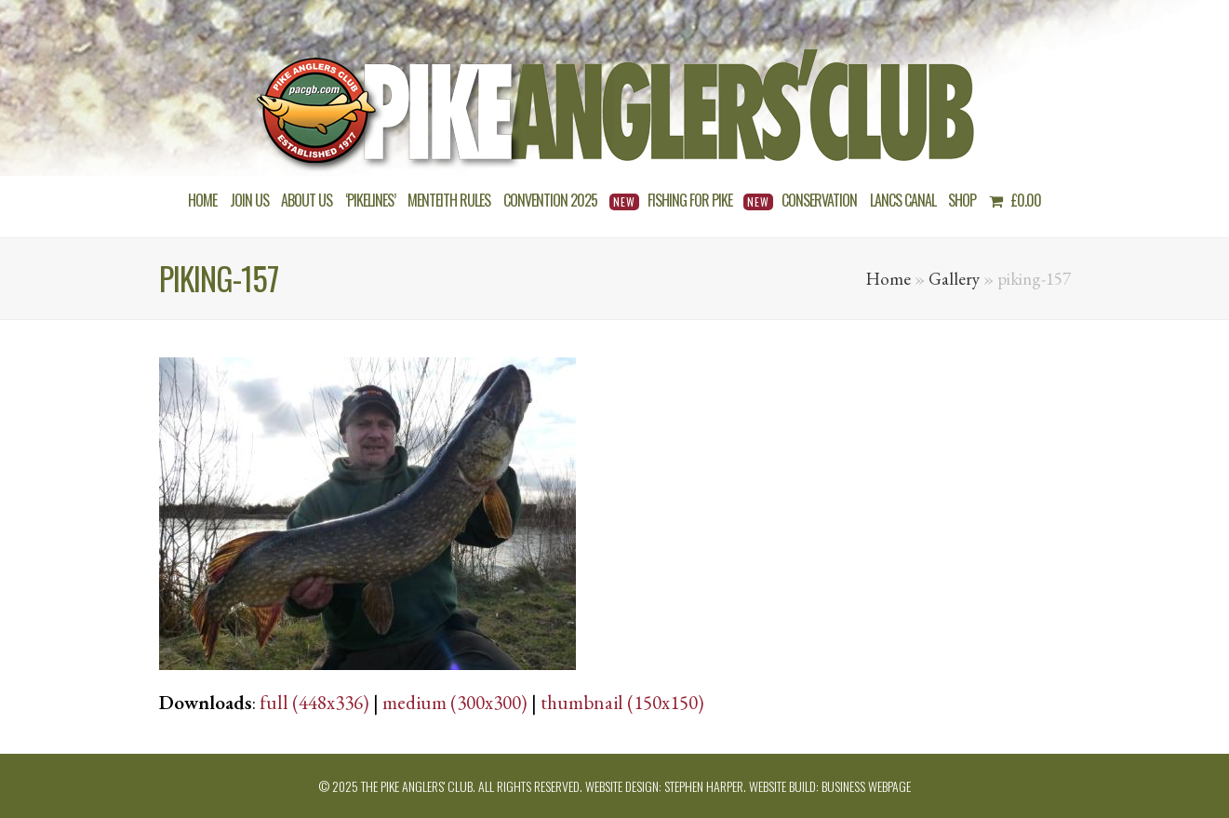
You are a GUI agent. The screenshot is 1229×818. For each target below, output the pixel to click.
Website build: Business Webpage (830, 786)
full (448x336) (314, 702)
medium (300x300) (455, 702)
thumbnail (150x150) (622, 702)
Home (888, 278)
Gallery (954, 278)
